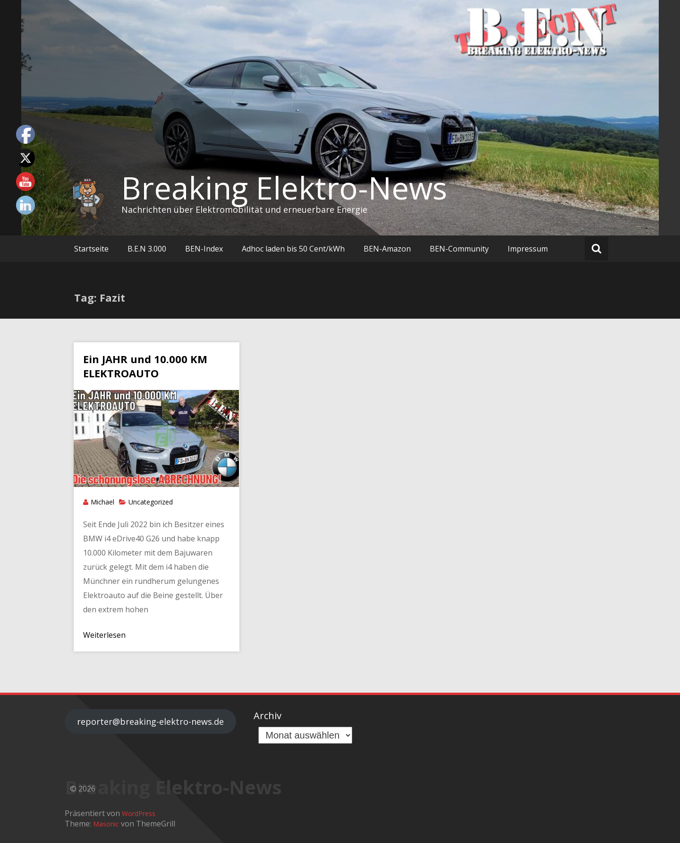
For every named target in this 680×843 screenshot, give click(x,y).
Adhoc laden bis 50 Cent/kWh (293, 248)
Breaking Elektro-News (284, 188)
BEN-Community (459, 248)
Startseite (91, 248)
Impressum (528, 248)
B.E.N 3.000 (147, 248)
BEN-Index (204, 248)
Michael (102, 501)
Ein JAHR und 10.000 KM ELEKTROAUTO (145, 366)
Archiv (267, 715)
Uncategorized (150, 501)
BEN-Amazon (387, 248)
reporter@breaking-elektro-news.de (150, 721)
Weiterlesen (104, 635)
